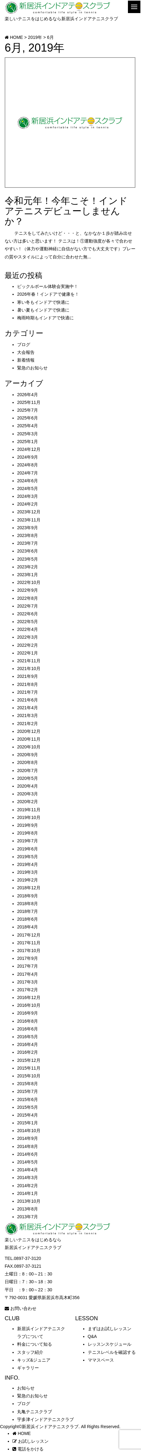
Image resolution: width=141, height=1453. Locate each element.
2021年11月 (28, 660)
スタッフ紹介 (30, 1352)
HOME (21, 1433)
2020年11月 (28, 739)
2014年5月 (27, 1161)
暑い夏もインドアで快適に (43, 310)
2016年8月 (27, 1021)
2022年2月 (27, 645)
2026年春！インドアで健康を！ (48, 294)
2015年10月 (28, 1075)
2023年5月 (27, 559)
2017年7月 (27, 966)
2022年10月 (28, 582)
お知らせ (26, 1388)
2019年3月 (27, 872)
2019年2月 (27, 879)
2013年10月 (28, 1201)
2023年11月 (28, 519)
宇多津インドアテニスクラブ (45, 1419)
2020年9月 (27, 754)
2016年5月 (27, 1036)
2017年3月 (27, 981)
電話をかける (28, 1448)
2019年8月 (27, 833)
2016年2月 (27, 1052)
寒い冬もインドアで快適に (43, 302)
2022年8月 (27, 598)
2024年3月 (27, 496)
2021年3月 (27, 715)
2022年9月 (27, 590)
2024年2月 (27, 504)
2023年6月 (27, 550)
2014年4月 (27, 1169)
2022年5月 (27, 621)
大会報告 (26, 352)
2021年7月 (27, 692)
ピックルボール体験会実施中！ (47, 286)
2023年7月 (27, 543)
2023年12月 (28, 511)
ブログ (23, 344)
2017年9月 (27, 958)
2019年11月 (28, 809)
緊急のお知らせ (32, 367)
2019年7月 (27, 840)
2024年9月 (27, 457)
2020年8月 (27, 762)
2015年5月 (27, 1107)
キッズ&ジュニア (33, 1360)
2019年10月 (28, 817)
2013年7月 (27, 1216)
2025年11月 (28, 402)
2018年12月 (28, 887)
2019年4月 (27, 864)
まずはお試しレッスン (109, 1328)
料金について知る (34, 1344)
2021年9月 (27, 676)
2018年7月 (27, 911)
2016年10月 (28, 1005)
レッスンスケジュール (109, 1344)
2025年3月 (27, 433)
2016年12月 (28, 997)
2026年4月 (27, 394)
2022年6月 (27, 613)
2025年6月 (27, 417)
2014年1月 (27, 1193)
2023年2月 (27, 566)
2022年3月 (27, 637)
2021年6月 (27, 699)
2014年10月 (28, 1130)
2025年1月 (27, 441)
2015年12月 (28, 1060)
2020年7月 (27, 770)
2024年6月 (27, 480)
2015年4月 (27, 1115)
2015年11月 (28, 1068)
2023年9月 (27, 527)
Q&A (92, 1336)
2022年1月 (27, 652)
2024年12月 (28, 449)
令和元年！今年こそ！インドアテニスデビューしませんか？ (66, 211)
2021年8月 (27, 684)
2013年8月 (27, 1208)
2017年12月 (28, 934)
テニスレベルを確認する (112, 1352)
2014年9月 (27, 1138)
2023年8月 (27, 535)
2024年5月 (27, 488)
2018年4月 (27, 926)
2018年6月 (27, 919)
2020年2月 (27, 801)
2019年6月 (27, 848)
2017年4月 (27, 974)
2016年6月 (27, 1028)
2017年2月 (27, 989)
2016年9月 (27, 1013)
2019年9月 (27, 825)
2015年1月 (27, 1122)
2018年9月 (27, 895)
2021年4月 (27, 707)
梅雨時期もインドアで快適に (45, 317)
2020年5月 (27, 778)
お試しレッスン (30, 1441)
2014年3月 (27, 1177)
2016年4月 (27, 1044)
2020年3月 (27, 793)
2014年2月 (27, 1185)
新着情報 (26, 360)
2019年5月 (27, 856)
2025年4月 (27, 425)
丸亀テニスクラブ (34, 1411)
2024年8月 (27, 464)
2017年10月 (28, 950)
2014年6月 (27, 1154)
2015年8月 (27, 1083)
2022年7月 (27, 606)
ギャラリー (28, 1367)
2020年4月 (27, 786)
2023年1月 (27, 574)
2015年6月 (27, 1099)
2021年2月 (27, 723)
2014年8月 (27, 1146)
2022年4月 (27, 629)
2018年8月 (27, 903)
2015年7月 (27, 1091)
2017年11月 (28, 942)
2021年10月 (28, 668)
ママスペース (101, 1360)
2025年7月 (27, 410)
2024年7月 (27, 472)
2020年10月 (28, 746)
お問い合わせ (20, 1308)
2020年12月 (28, 731)
